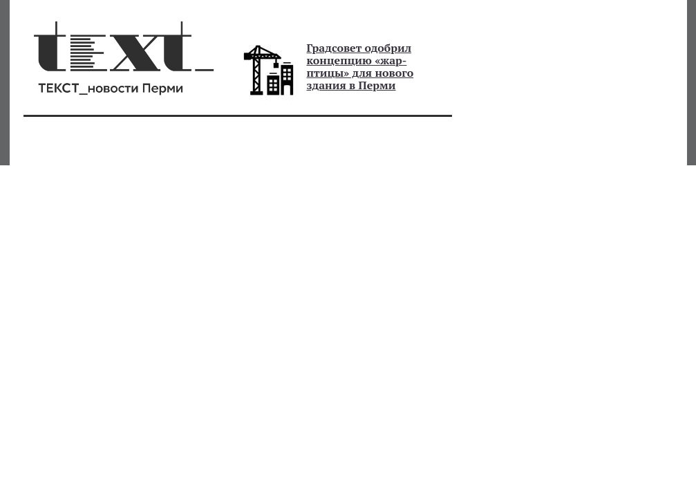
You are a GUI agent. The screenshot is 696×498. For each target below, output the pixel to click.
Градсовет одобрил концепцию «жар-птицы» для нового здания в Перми (360, 66)
